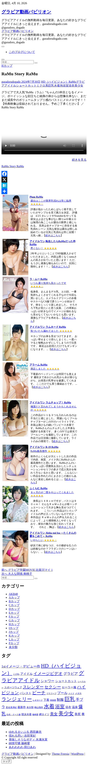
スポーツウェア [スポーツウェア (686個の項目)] (13, 687)
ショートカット (26, 85)
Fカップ (14, 616)
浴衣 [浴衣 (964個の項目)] (68, 707)
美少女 (78, 85)
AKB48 (13, 594)
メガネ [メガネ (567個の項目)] (78, 693)
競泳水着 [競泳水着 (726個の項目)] (26, 714)
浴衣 (71, 85)
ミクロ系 (42, 85)
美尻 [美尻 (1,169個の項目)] (77, 714)
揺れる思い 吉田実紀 (22, 735)
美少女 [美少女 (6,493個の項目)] (66, 713)
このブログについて (22, 51)
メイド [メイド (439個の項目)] (71, 693)
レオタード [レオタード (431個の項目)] (38, 700)
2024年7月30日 (30, 81)
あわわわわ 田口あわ (22, 747)
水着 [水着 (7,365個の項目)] (49, 706)
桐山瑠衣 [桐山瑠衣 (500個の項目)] (38, 707)
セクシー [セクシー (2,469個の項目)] (52, 687)
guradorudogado (11, 81)
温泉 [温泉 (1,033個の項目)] (75, 707)
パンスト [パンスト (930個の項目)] (25, 693)
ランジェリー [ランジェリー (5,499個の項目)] (16, 699)
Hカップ (6, 65)
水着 (57, 85)
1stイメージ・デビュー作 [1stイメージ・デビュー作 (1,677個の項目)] (20, 666)
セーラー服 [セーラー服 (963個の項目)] (69, 687)
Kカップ (14, 635)
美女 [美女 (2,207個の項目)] (54, 714)
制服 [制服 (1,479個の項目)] (60, 700)
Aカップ (14, 597)
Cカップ (14, 605)
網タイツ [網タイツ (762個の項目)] (44, 714)
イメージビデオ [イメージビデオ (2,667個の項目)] (48, 673)
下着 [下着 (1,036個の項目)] (46, 700)
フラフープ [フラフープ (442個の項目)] (51, 693)
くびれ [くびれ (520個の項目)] (16, 674)
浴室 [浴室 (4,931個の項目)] (60, 706)
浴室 (66, 85)
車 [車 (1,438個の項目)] (83, 714)
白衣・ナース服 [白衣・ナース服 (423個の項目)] (14, 715)
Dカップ (14, 608)
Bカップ (14, 601)
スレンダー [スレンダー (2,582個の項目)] (33, 687)
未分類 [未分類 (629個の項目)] (30, 707)
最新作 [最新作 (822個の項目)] (22, 707)
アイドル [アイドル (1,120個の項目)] (26, 674)
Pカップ (14, 643)
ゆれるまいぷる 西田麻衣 (25, 731)
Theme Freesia (60, 753)
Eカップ (14, 612)
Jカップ (14, 631)
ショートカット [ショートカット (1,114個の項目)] (66, 681)
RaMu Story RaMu (12, 166)
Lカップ (14, 639)
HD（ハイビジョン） (55, 81)
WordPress (77, 753)
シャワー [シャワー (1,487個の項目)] (47, 681)
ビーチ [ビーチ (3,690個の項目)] (39, 692)
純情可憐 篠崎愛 (19, 743)
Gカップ (14, 620)
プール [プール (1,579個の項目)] (62, 693)
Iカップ (13, 628)
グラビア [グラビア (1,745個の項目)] (70, 674)
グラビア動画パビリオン (26, 11)
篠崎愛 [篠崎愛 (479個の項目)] (35, 714)
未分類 (13, 647)
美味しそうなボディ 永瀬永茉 (28, 739)
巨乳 (51, 85)
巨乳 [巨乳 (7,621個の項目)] (69, 699)
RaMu (72, 81)
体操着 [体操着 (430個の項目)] (53, 700)
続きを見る (79, 159)
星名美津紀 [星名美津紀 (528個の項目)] (11, 707)
